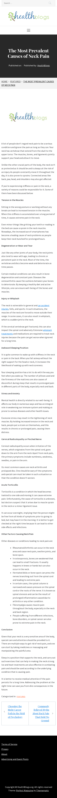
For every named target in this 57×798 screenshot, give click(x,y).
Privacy (4, 749)
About (4, 754)
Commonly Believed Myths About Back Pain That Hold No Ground (40, 713)
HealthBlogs (43, 65)
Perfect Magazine (25, 790)
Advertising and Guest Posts (14, 759)
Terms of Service (9, 744)
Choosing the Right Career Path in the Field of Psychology (16, 711)
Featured (21, 696)
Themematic (42, 790)
